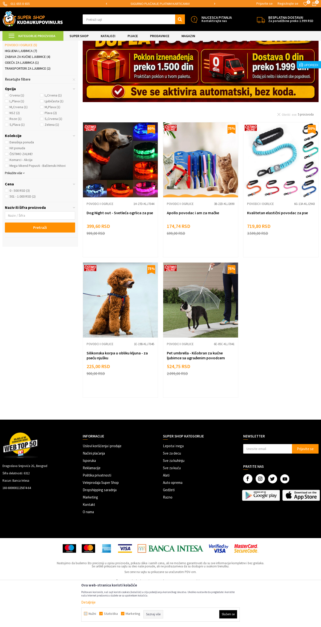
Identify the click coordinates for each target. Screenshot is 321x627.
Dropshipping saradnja (100, 530)
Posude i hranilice (21, 80)
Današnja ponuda (22, 183)
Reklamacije (91, 508)
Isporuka (89, 501)
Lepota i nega (173, 487)
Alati (166, 516)
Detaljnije (88, 602)
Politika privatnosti (97, 516)
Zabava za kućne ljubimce (27, 97)
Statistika (111, 613)
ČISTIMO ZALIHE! (21, 194)
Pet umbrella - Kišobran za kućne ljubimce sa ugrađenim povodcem (196, 396)
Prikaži (267, 56)
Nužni (92, 613)
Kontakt (89, 545)
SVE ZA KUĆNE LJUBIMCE (63, 44)
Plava (51, 153)
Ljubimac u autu (19, 74)
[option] (161, 4)
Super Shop (36, 44)
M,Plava (52, 148)
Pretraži (40, 268)
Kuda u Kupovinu (13, 44)
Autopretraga (208, 56)
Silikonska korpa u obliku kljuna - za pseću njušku (117, 396)
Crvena (17, 136)
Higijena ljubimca (21, 91)
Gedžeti (169, 530)
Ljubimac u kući (19, 68)
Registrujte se (288, 3)
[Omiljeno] (305, 4)
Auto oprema (172, 523)
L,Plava (17, 142)
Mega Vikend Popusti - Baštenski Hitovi (38, 206)
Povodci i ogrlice (21, 86)
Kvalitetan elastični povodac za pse (277, 253)
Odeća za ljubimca (22, 103)
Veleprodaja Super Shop (101, 523)
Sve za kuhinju (173, 501)
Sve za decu (172, 494)
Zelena (52, 165)
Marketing (90, 538)
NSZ (15, 153)
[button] (134, 19)
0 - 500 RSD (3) (20, 231)
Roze (15, 159)
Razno (167, 538)
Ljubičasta (54, 142)
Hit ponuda (17, 189)
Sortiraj (229, 56)
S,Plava (17, 165)
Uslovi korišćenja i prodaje (102, 487)
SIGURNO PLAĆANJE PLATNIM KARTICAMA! (160, 3)
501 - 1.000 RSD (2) (23, 237)
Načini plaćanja (94, 494)
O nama (88, 552)
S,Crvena (53, 159)
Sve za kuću (172, 508)
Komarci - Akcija (21, 200)
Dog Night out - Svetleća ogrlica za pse (120, 253)
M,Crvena (19, 148)
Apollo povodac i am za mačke (193, 253)
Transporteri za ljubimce (27, 109)
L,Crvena (53, 136)
